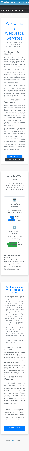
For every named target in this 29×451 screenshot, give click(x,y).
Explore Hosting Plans (14, 159)
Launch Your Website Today (14, 428)
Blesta (12, 440)
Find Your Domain (14, 156)
